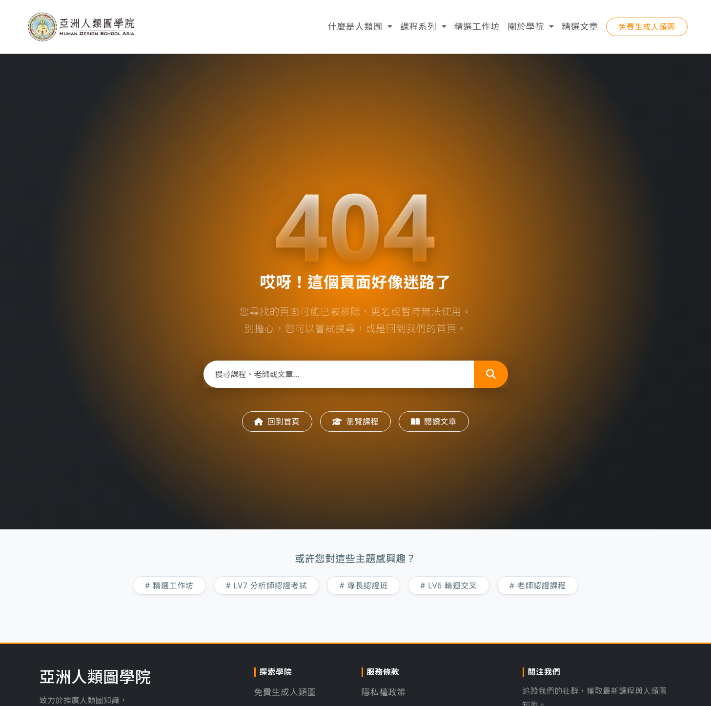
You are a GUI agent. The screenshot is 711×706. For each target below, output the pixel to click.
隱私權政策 (384, 692)
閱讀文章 (434, 421)
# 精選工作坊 (169, 585)
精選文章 (580, 29)
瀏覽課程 (355, 421)
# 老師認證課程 (537, 585)
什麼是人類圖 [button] (356, 29)
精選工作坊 (477, 29)
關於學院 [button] (527, 29)
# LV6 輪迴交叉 (448, 585)
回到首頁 (277, 421)
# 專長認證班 (363, 585)
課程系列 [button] (419, 29)
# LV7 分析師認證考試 (266, 585)
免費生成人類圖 (646, 29)
